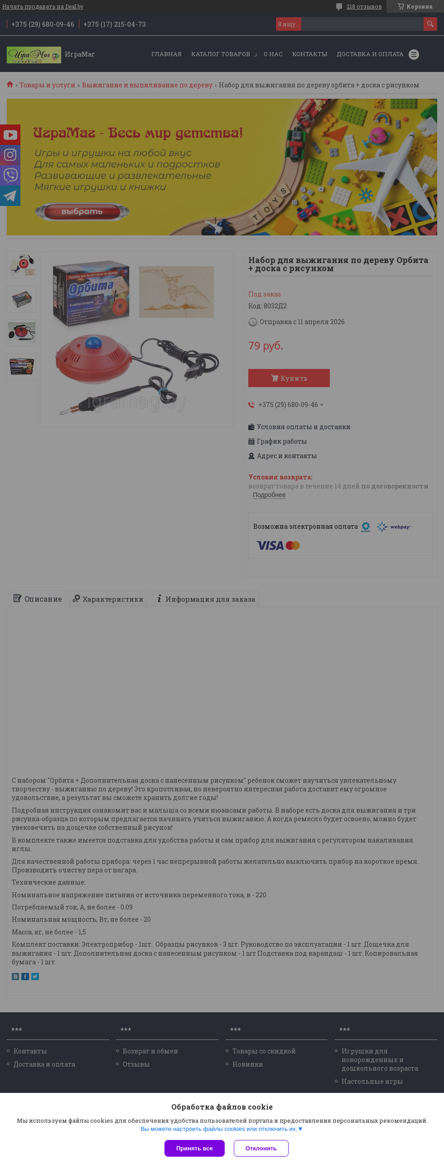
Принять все (194, 1148)
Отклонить (261, 1148)
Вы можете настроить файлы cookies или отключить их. (218, 1128)
